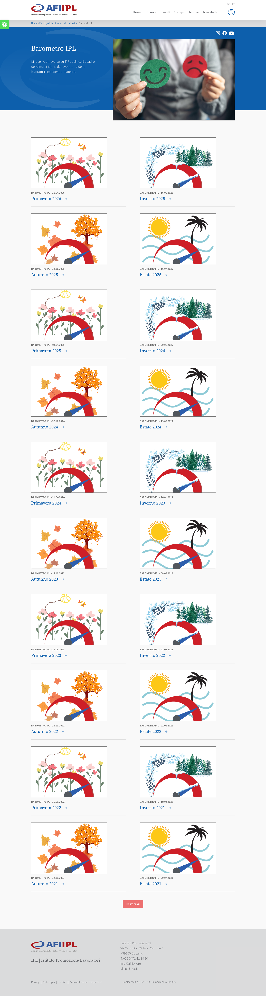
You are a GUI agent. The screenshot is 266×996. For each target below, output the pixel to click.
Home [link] (137, 12)
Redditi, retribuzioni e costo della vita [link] (58, 23)
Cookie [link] (62, 982)
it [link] (233, 4)
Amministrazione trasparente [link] (86, 982)
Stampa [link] (179, 12)
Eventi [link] (165, 12)
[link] (4, 24)
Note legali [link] (49, 982)
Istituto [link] (194, 12)
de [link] (228, 4)
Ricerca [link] (151, 12)
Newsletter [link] (211, 12)
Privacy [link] (35, 982)
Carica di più (133, 904)
